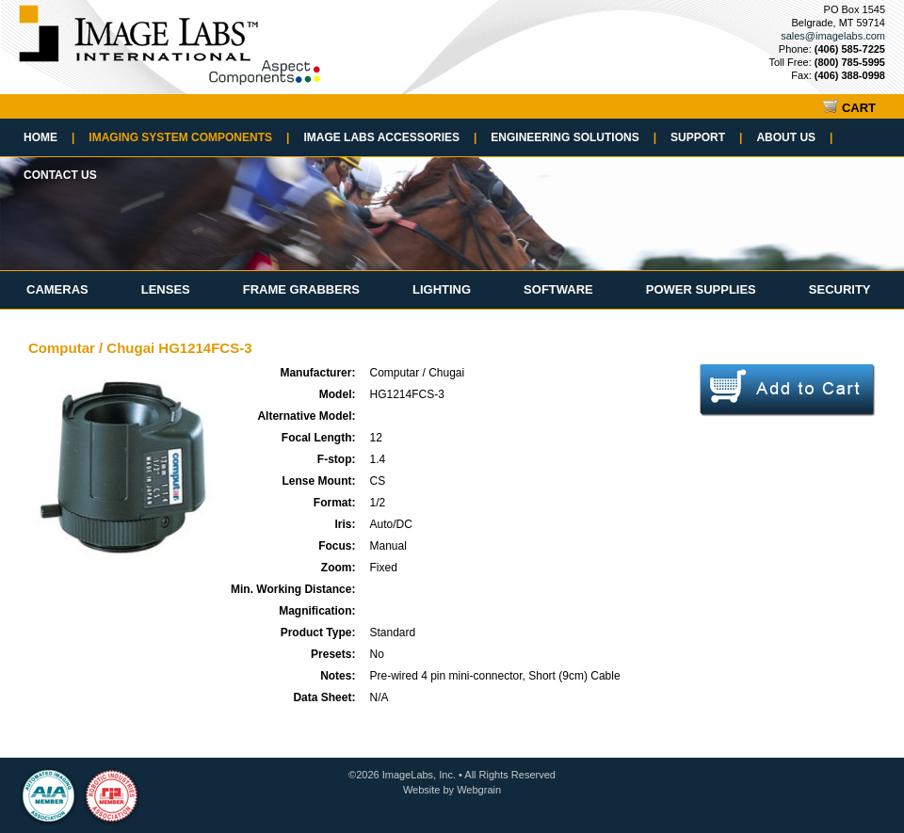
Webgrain (479, 789)
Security (840, 289)
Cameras (57, 289)
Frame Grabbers (301, 289)
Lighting (441, 289)
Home (49, 137)
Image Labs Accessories (389, 137)
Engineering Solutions (573, 137)
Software (558, 289)
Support (706, 137)
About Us (794, 137)
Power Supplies (701, 289)
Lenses (165, 289)
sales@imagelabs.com (833, 35)
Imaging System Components (189, 137)
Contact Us (60, 175)
